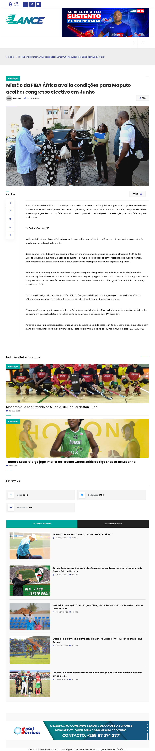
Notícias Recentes (113, 524)
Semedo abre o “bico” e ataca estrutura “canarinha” (82, 534)
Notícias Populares (42, 524)
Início (11, 57)
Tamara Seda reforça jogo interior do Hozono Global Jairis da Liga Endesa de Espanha (71, 462)
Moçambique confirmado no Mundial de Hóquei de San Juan (51, 407)
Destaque (13, 78)
